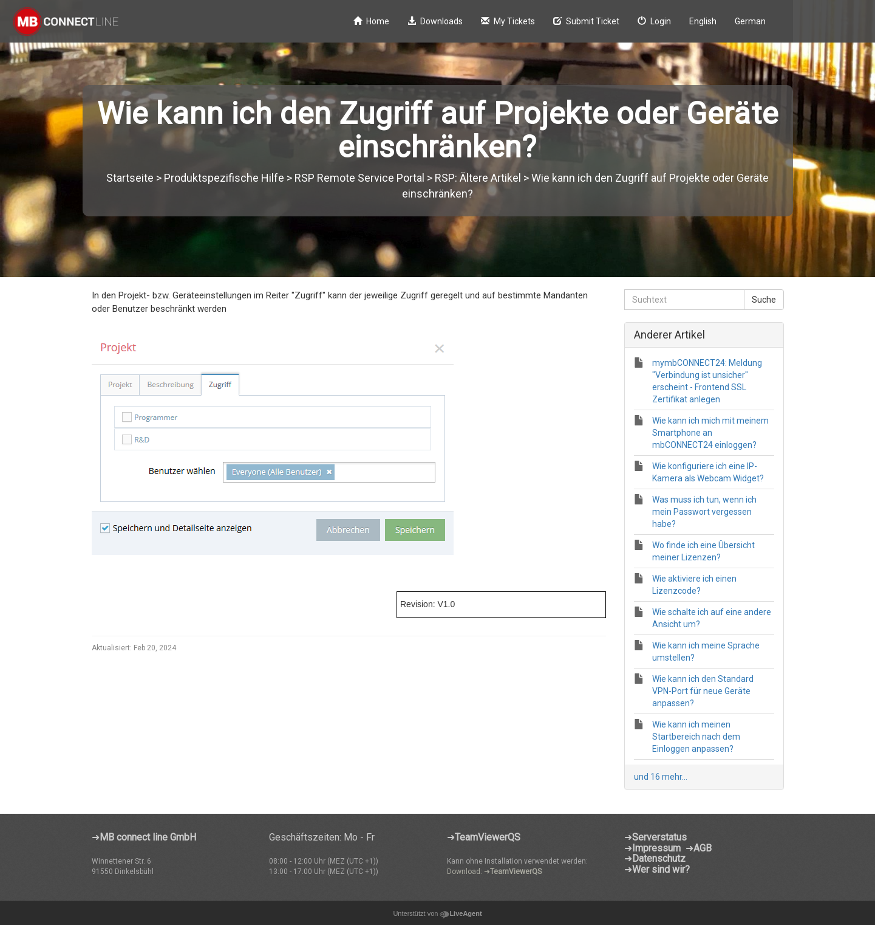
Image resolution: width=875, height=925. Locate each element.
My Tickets (508, 21)
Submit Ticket (586, 21)
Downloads (435, 21)
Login (654, 21)
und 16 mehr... (660, 777)
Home (371, 21)
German (750, 21)
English (703, 21)
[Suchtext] (684, 299)
